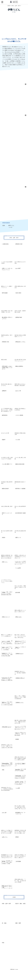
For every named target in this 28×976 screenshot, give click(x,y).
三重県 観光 (12, 969)
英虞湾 (3, 439)
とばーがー (18, 562)
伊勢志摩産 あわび (6, 727)
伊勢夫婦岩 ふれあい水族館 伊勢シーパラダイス (7, 368)
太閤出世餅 (18, 776)
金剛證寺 (4, 390)
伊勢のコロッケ (6, 617)
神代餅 (3, 861)
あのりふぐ (18, 727)
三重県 (8, 5)
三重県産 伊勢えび (20, 678)
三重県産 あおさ (19, 653)
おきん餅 (4, 812)
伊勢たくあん (5, 647)
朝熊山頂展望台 (19, 366)
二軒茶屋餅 (18, 861)
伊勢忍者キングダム (20, 341)
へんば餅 (17, 788)
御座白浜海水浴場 (19, 464)
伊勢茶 (17, 837)
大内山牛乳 (5, 678)
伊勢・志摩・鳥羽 (16, 5)
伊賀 (3, 942)
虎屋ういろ (18, 537)
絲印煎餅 (17, 769)
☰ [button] (2, 2)
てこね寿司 (18, 568)
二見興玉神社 (5, 244)
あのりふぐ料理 (6, 641)
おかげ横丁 (18, 268)
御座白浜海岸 (5, 488)
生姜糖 (17, 739)
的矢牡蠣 (17, 592)
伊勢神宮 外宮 (5, 341)
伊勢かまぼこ (18, 617)
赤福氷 (3, 537)
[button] (25, 84)
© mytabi (16, 969)
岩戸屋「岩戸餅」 (19, 782)
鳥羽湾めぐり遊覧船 (20, 488)
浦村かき (4, 702)
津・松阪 (4, 923)
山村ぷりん (5, 837)
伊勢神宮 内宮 (18, 244)
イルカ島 (17, 439)
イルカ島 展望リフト (7, 464)
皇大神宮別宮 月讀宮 (20, 513)
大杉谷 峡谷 (18, 292)
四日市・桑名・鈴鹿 (20, 903)
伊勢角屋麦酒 (5, 763)
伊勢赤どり (5, 653)
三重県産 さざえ (19, 702)
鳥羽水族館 (5, 292)
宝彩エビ (17, 733)
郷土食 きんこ (18, 641)
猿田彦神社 (5, 415)
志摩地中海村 (18, 317)
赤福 (3, 769)
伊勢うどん (5, 562)
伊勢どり (17, 647)
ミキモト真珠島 (19, 415)
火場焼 (3, 592)
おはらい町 (18, 390)
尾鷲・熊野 (18, 923)
